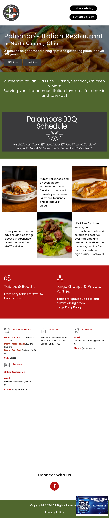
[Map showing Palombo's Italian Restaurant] (54, 432)
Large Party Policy (69, 307)
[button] (42, 12)
